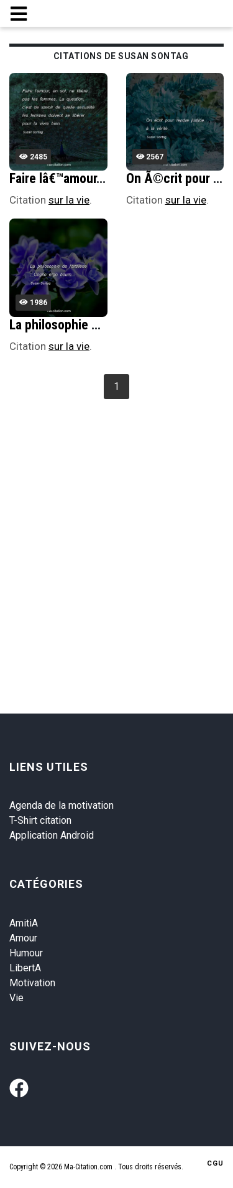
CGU (215, 1163)
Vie (16, 998)
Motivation (32, 983)
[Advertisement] (116, 526)
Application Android (51, 835)
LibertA (25, 968)
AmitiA (23, 923)
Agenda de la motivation (61, 805)
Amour (23, 938)
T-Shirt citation (40, 820)
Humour (26, 953)
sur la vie (68, 200)
